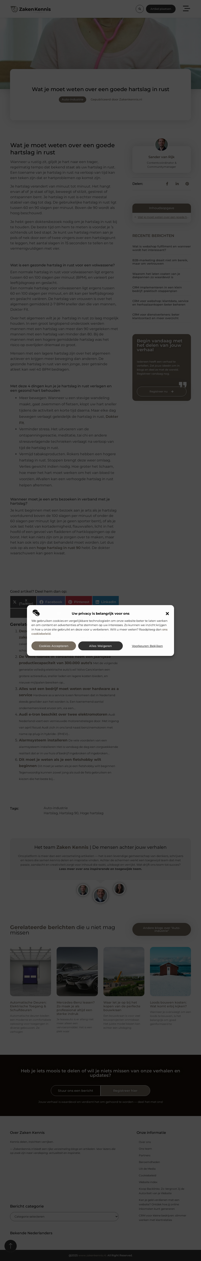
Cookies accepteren (53, 646)
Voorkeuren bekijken (147, 646)
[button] (167, 613)
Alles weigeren (100, 646)
